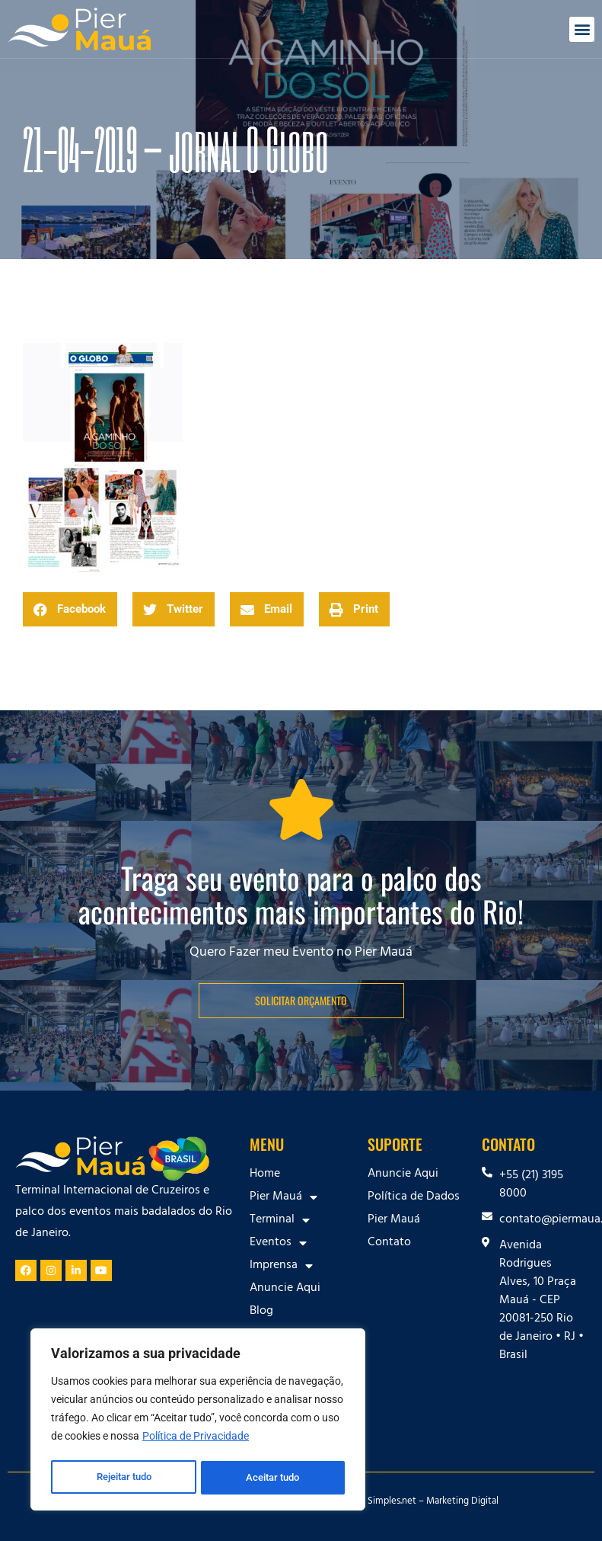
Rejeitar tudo (123, 1478)
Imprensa (281, 1265)
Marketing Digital (462, 1502)
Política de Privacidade (195, 1440)
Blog (261, 1311)
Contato (389, 1243)
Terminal (280, 1220)
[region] (197, 1421)
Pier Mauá (283, 1197)
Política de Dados (414, 1197)
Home (265, 1174)
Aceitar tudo (274, 1478)
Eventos (278, 1243)
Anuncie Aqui (285, 1288)
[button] (581, 29)
